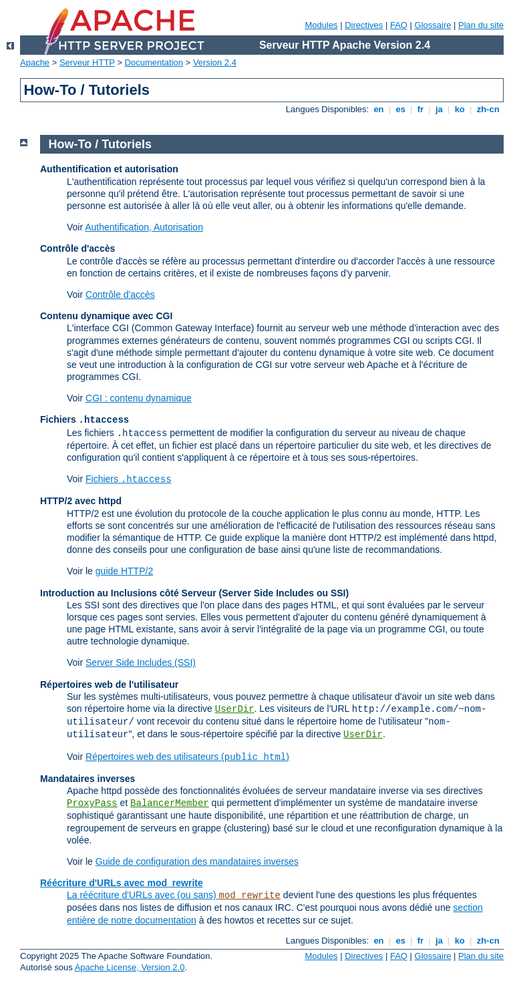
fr (420, 109)
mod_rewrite (250, 895)
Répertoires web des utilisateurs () (187, 756)
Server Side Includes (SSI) (141, 662)
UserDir (234, 709)
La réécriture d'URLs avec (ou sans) (143, 894)
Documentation (154, 62)
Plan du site (481, 25)
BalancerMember (169, 803)
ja (439, 109)
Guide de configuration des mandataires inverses (197, 861)
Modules (321, 25)
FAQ (398, 25)
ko (459, 109)
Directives (364, 25)
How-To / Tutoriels (100, 144)
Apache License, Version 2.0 (130, 967)
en (378, 109)
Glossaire (433, 25)
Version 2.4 (214, 62)
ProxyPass (92, 803)
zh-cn (488, 109)
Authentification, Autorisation (144, 227)
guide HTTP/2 (124, 571)
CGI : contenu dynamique (139, 398)
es (400, 109)
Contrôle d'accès (120, 294)
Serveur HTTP (87, 62)
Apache (34, 62)
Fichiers (129, 478)
